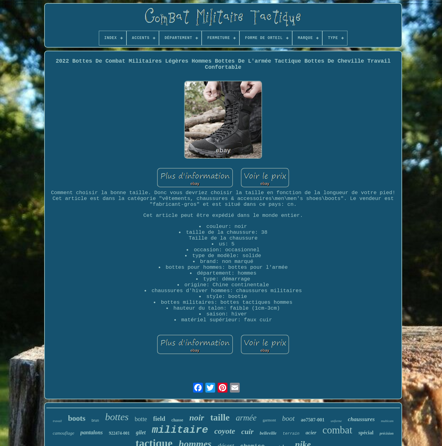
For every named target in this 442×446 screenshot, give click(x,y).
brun (95, 420)
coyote (224, 431)
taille (220, 417)
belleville (268, 433)
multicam (387, 421)
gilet (141, 432)
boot (288, 418)
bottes (116, 416)
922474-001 (119, 433)
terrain (291, 433)
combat (337, 430)
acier (311, 433)
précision (387, 433)
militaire (180, 430)
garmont (269, 420)
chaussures (361, 419)
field (159, 418)
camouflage (63, 433)
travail (57, 421)
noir (196, 417)
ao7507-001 (312, 419)
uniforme (336, 421)
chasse (177, 420)
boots (76, 418)
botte (141, 419)
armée (246, 417)
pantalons (91, 432)
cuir (247, 432)
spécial (366, 433)
